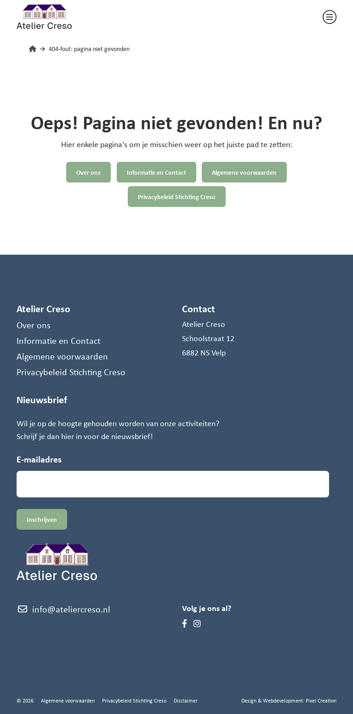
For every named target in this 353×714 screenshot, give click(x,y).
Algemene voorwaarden (244, 172)
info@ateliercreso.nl (63, 609)
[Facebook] (184, 623)
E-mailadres (39, 459)
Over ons (88, 172)
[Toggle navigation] (329, 17)
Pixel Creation (321, 700)
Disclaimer (186, 700)
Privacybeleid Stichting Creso (177, 196)
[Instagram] (197, 623)
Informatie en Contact (156, 172)
